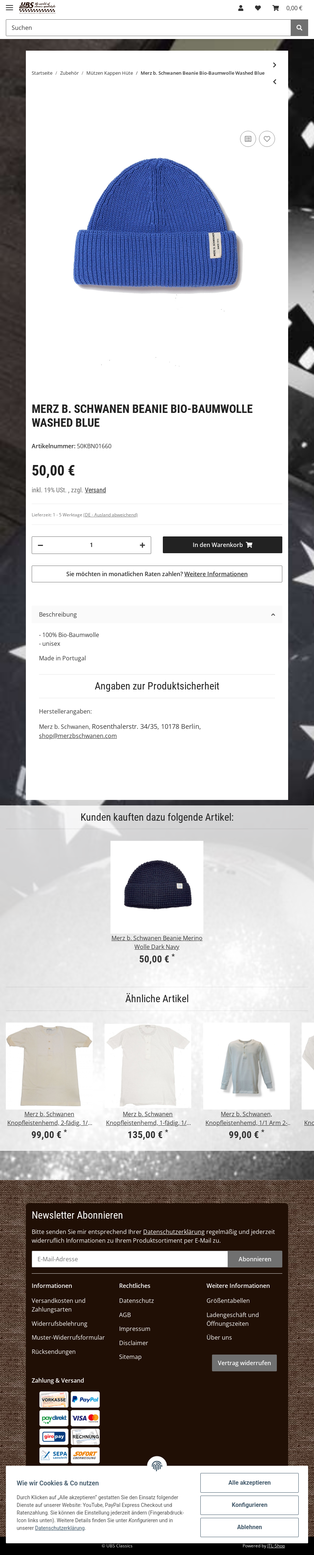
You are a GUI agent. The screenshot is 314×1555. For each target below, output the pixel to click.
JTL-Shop (276, 1546)
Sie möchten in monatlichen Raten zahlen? (157, 574)
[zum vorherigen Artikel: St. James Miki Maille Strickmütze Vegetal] (274, 81)
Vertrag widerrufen (244, 1363)
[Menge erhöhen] (142, 545)
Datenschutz (136, 1301)
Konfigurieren (248, 1504)
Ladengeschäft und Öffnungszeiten (233, 1319)
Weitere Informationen (216, 574)
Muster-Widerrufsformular (68, 1337)
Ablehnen (248, 1527)
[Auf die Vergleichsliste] (248, 139)
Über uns (219, 1337)
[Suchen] (148, 27)
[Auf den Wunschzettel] (267, 139)
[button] (240, 8)
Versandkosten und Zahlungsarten (59, 1305)
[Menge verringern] (40, 545)
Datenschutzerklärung (174, 1232)
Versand (95, 490)
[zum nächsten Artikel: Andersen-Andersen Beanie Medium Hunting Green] (274, 64)
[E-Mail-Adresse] (130, 1259)
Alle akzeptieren (248, 1482)
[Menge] (91, 545)
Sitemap (130, 1357)
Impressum (134, 1329)
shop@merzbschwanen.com (78, 736)
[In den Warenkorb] (222, 544)
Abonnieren (255, 1259)
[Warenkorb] (287, 8)
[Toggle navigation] (9, 4)
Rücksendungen (54, 1352)
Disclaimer (133, 1343)
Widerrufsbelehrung (59, 1324)
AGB (125, 1315)
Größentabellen (228, 1301)
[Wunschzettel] (258, 8)
